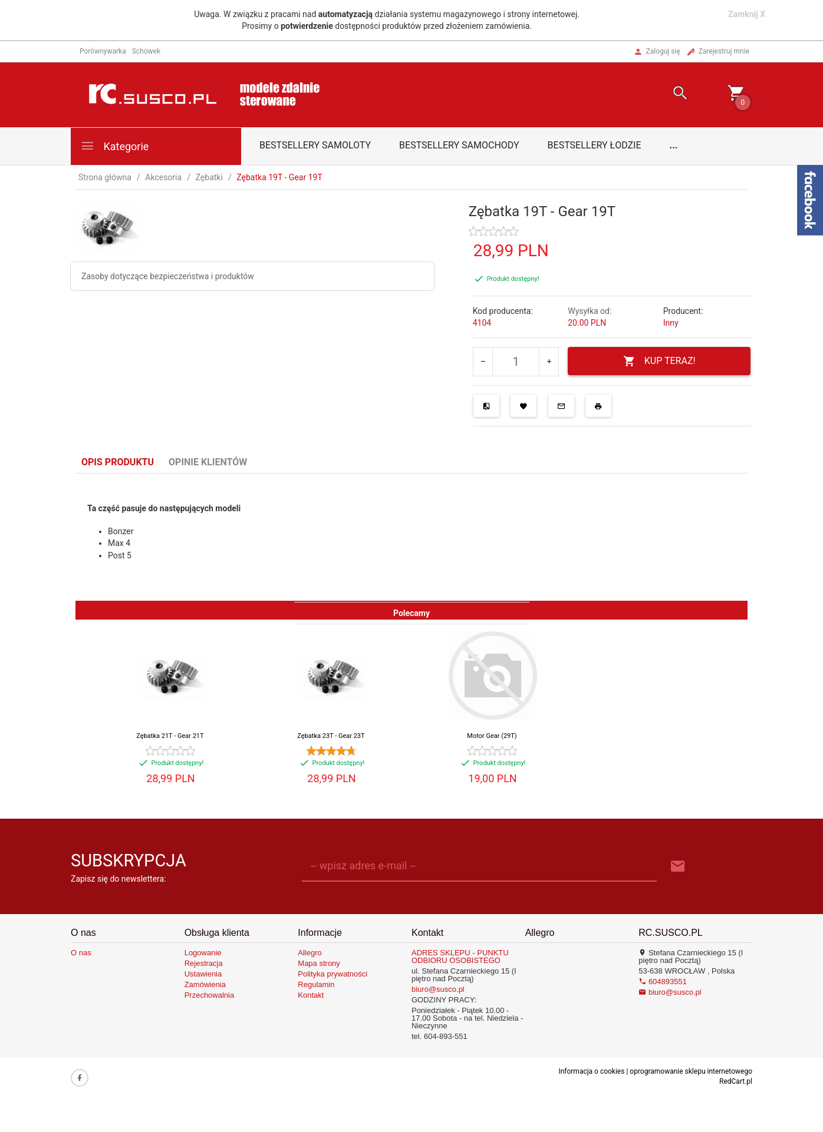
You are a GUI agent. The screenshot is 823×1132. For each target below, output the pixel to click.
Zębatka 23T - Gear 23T (330, 736)
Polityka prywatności (332, 973)
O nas (81, 952)
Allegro (309, 952)
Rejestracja (204, 963)
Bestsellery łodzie (594, 145)
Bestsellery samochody (459, 145)
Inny (671, 322)
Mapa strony (319, 963)
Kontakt (311, 995)
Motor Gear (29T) (491, 736)
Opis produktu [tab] (117, 462)
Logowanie (203, 952)
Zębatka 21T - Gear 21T (169, 736)
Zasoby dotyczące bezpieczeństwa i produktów (167, 276)
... (674, 145)
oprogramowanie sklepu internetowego (691, 1071)
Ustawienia (203, 973)
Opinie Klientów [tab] (208, 462)
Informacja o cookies (591, 1071)
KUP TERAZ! (659, 361)
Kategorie (114, 145)
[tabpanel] (411, 537)
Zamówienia (205, 984)
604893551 (662, 981)
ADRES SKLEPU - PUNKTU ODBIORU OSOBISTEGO (460, 956)
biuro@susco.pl (438, 989)
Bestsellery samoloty (315, 145)
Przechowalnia (210, 995)
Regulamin (316, 984)
